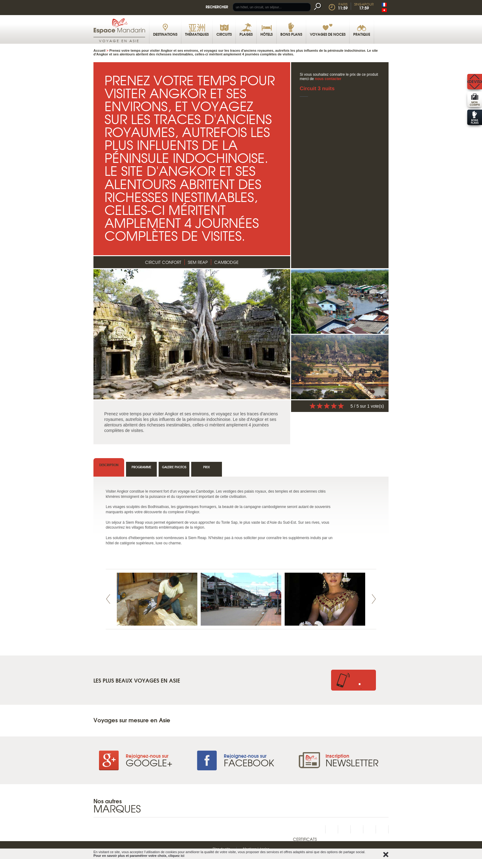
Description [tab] (108, 464)
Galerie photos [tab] (174, 467)
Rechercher (217, 7)
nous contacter (328, 79)
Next (374, 599)
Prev (108, 599)
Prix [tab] (206, 467)
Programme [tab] (141, 467)
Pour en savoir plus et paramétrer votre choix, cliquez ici (138, 855)
